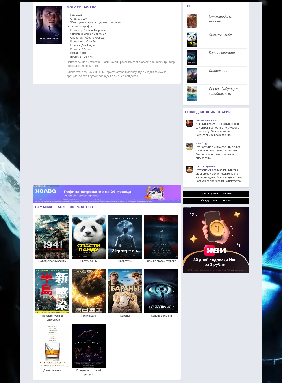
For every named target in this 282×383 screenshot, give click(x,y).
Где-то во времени (205, 166)
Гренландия (88, 315)
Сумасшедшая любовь (220, 19)
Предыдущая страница (216, 193)
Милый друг (202, 143)
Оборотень (125, 261)
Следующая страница (216, 200)
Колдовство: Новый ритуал (88, 372)
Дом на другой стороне (161, 261)
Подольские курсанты (52, 261)
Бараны (125, 315)
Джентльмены (52, 370)
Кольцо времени (161, 315)
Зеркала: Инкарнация (206, 120)
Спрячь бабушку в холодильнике (223, 91)
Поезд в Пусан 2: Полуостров (52, 317)
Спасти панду (88, 261)
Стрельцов (218, 70)
